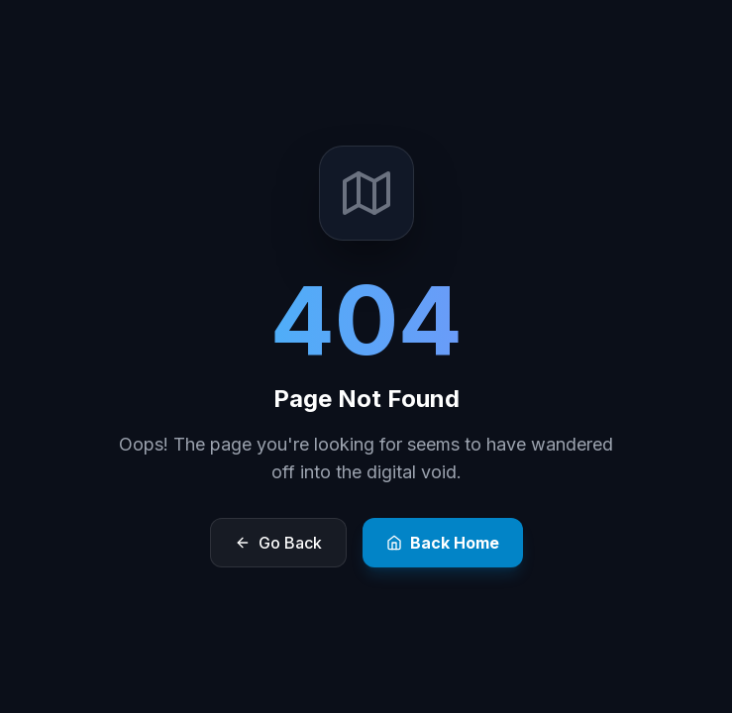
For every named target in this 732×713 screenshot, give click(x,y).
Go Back (278, 543)
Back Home (442, 543)
